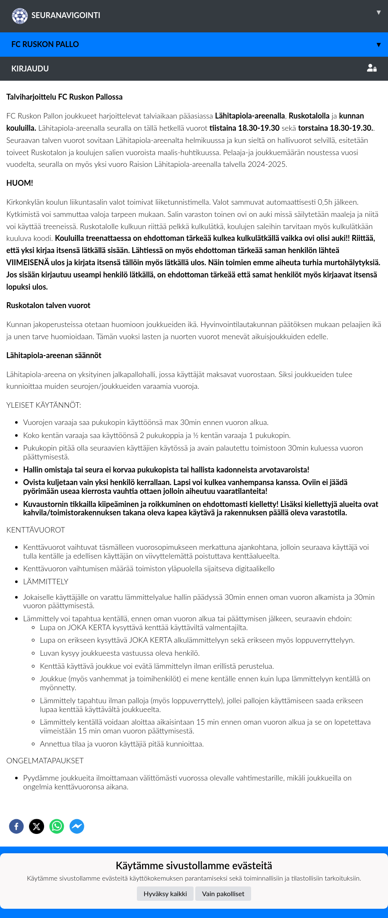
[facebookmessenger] (76, 826)
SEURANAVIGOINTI (199, 12)
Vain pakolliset (223, 893)
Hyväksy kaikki (165, 893)
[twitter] (36, 826)
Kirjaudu (194, 68)
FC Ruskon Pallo (199, 44)
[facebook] (16, 826)
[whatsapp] (56, 826)
